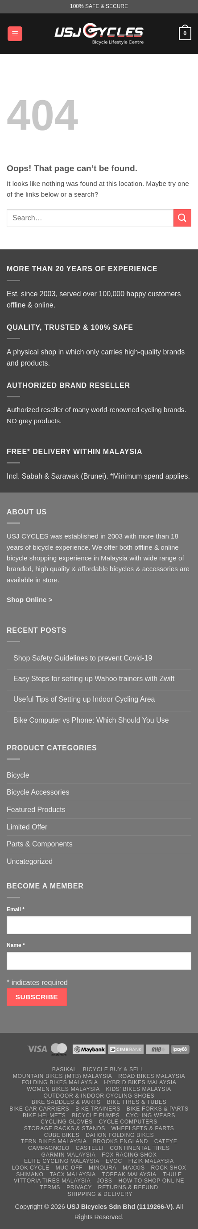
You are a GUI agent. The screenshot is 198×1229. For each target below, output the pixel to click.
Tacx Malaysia (72, 1174)
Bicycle (18, 775)
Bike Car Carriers (39, 1109)
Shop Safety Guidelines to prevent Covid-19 (82, 658)
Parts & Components (40, 844)
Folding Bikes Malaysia (60, 1082)
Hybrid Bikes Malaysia (140, 1082)
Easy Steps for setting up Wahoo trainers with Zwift (93, 678)
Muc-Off (69, 1168)
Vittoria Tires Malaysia (52, 1181)
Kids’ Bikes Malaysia (138, 1089)
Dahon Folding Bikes (120, 1135)
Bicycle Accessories (38, 792)
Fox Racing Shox (129, 1155)
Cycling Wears (150, 1115)
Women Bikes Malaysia (63, 1089)
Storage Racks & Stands (64, 1128)
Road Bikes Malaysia (151, 1076)
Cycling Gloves (67, 1122)
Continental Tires (140, 1148)
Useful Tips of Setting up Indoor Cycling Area (84, 699)
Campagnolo (49, 1148)
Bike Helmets (44, 1115)
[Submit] (182, 218)
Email (16, 909)
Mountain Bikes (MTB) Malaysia (62, 1076)
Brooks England (120, 1141)
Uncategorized (30, 861)
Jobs (104, 1181)
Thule (172, 1174)
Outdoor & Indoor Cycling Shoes (99, 1096)
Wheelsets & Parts (142, 1128)
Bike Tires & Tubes (137, 1102)
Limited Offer (27, 827)
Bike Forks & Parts (158, 1109)
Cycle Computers (128, 1122)
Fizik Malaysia (151, 1161)
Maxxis (134, 1168)
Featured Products (36, 809)
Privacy (79, 1187)
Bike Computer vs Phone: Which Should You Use (91, 720)
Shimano (29, 1174)
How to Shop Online (151, 1181)
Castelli (90, 1148)
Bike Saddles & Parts (66, 1102)
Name (16, 945)
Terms (50, 1187)
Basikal (64, 1069)
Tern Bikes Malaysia (54, 1141)
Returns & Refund (128, 1187)
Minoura (102, 1168)
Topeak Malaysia (129, 1174)
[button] (15, 33)
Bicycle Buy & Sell (113, 1069)
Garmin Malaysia (68, 1155)
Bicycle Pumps (96, 1115)
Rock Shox (168, 1168)
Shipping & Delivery (100, 1194)
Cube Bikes (62, 1135)
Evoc (114, 1161)
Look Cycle (30, 1168)
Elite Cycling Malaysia (61, 1161)
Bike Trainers (97, 1109)
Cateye (165, 1141)
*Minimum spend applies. (150, 476)
